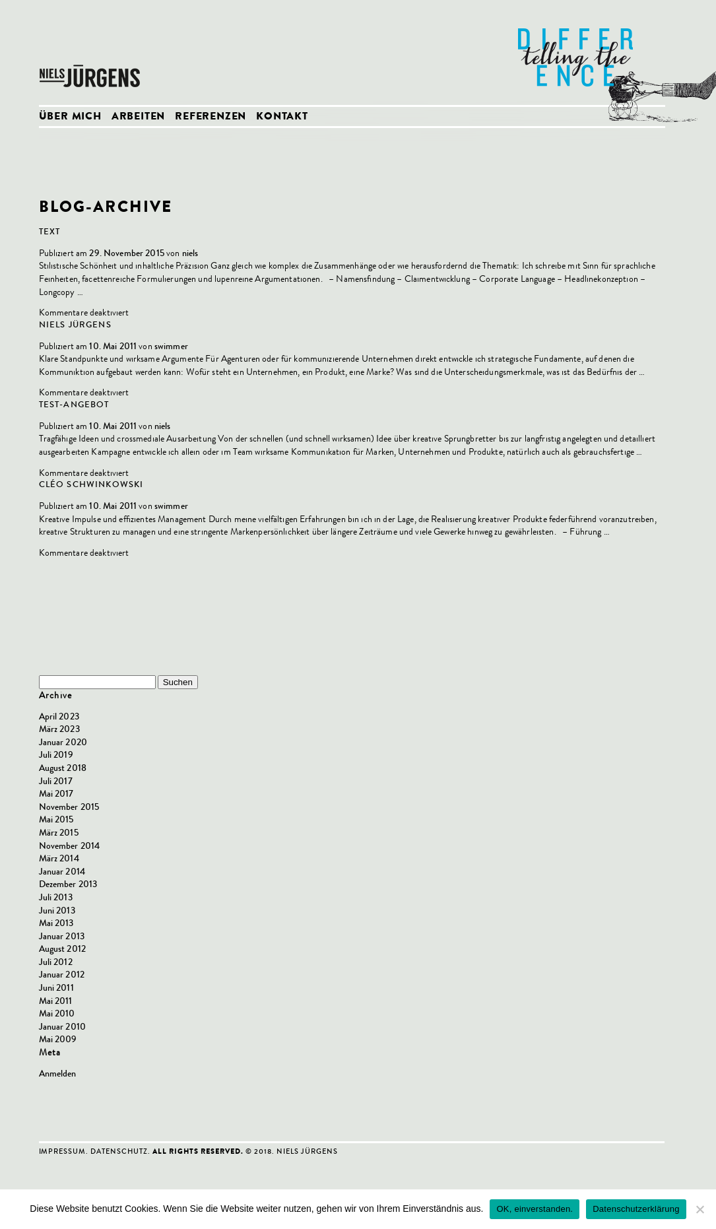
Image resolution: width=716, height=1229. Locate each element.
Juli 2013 (56, 897)
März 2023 (59, 729)
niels (190, 253)
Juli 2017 (56, 781)
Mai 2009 (58, 1039)
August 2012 (62, 949)
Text (50, 232)
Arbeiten (138, 117)
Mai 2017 (56, 793)
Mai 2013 (56, 923)
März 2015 (59, 832)
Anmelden (58, 1073)
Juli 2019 (56, 754)
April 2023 (59, 716)
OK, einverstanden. (534, 1209)
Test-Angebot (74, 405)
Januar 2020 (63, 742)
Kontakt (282, 117)
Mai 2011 (56, 1001)
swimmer (171, 346)
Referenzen (210, 117)
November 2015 (69, 807)
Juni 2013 (57, 910)
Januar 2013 (62, 936)
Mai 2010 (57, 1013)
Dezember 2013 (68, 884)
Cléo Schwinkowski (91, 484)
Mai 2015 (56, 819)
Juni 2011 (56, 987)
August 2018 (63, 768)
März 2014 (59, 858)
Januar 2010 (62, 1026)
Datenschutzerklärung (636, 1209)
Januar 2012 (62, 974)
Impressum (62, 1151)
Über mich (70, 117)
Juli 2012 (56, 962)
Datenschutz (119, 1151)
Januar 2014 (62, 871)
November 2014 (69, 846)
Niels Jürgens (92, 53)
